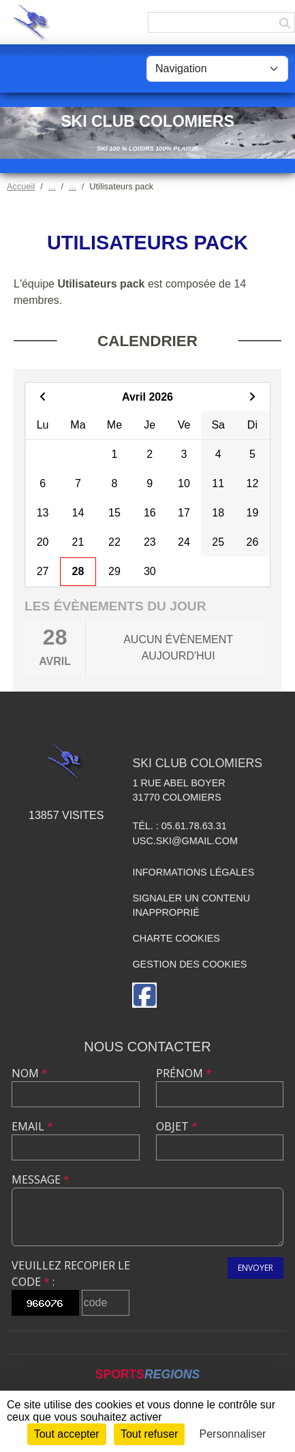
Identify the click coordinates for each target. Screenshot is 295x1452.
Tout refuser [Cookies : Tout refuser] (149, 1434)
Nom (30, 1073)
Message (40, 1179)
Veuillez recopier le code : (71, 1273)
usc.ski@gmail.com (185, 840)
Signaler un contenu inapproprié (191, 905)
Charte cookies (175, 938)
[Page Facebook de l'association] (144, 995)
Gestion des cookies (189, 964)
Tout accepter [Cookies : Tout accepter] (66, 1434)
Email (32, 1126)
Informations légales (193, 872)
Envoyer (255, 1267)
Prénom (184, 1073)
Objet (177, 1126)
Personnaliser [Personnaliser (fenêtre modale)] (233, 1434)
